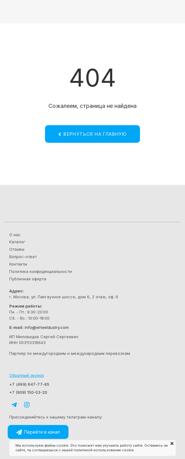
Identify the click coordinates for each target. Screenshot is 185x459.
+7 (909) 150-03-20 (28, 392)
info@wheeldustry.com (47, 327)
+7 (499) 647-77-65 (29, 384)
